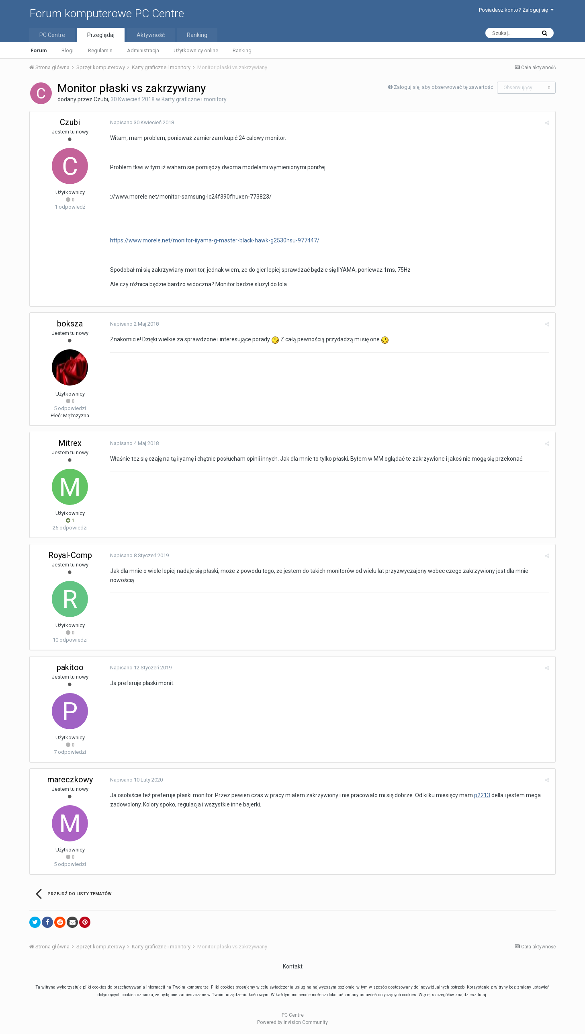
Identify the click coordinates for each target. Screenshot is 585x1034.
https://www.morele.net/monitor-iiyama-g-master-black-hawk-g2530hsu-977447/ (214, 240)
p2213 (482, 795)
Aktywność (151, 35)
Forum (39, 50)
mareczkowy (70, 779)
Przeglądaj (101, 35)
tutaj (482, 994)
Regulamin (100, 50)
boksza (70, 323)
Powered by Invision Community (292, 1022)
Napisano (142, 122)
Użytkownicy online (196, 50)
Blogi (67, 50)
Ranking (242, 50)
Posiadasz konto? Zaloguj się (516, 10)
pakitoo (70, 667)
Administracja (143, 50)
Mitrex (70, 443)
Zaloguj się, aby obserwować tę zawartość (443, 87)
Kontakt (293, 966)
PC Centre (52, 35)
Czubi (101, 99)
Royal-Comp (70, 555)
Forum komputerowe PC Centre (106, 13)
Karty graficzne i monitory (194, 99)
